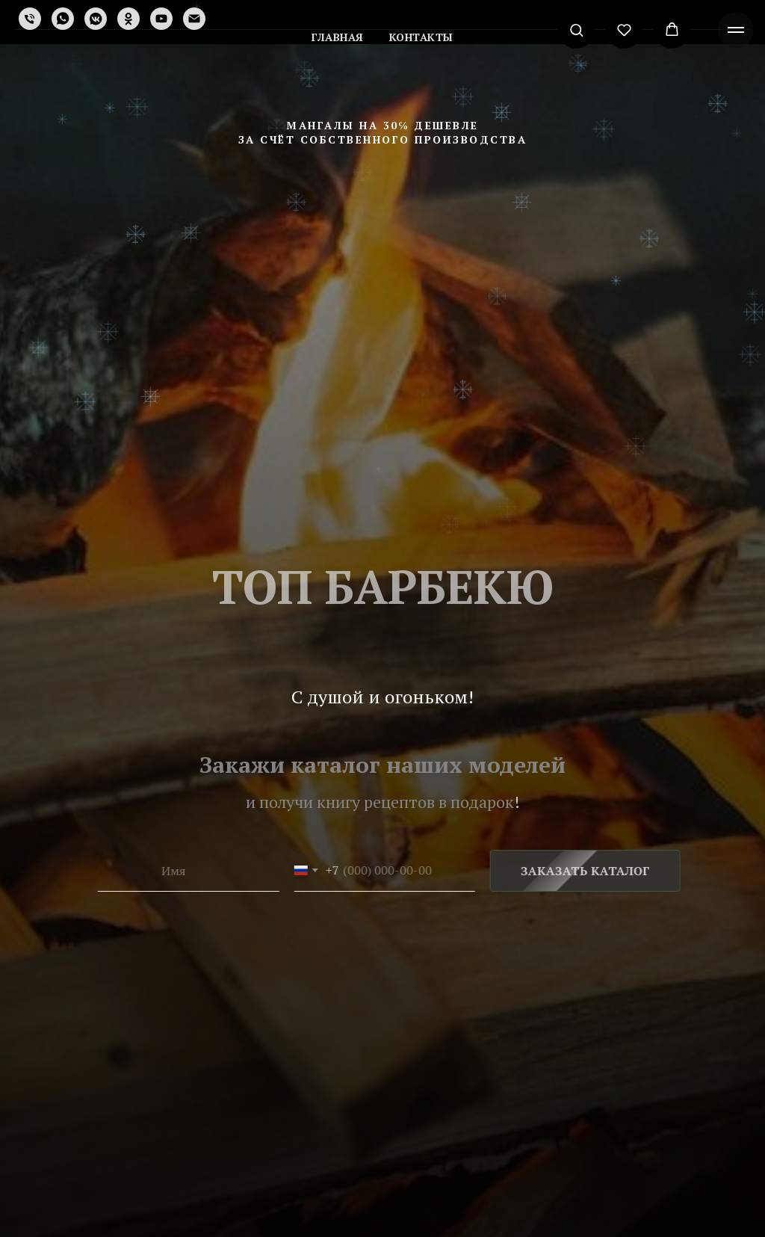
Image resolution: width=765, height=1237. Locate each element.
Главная (338, 37)
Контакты (421, 37)
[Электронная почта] (194, 18)
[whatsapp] (63, 18)
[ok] (128, 18)
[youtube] (161, 18)
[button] (576, 29)
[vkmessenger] (95, 18)
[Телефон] (30, 18)
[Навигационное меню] (736, 30)
